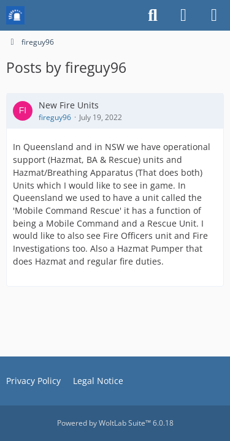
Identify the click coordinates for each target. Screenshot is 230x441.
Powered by (115, 423)
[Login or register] (183, 15)
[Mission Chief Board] (15, 15)
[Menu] (214, 15)
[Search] (152, 15)
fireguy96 (55, 117)
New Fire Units (69, 105)
